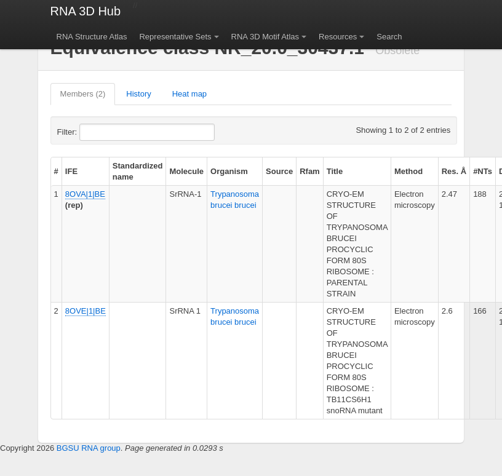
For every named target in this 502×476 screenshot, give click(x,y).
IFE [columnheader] (71, 171)
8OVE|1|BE (85, 310)
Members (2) (83, 93)
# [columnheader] (56, 171)
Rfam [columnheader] (310, 171)
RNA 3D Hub (85, 11)
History (138, 93)
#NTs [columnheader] (482, 171)
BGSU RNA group (89, 448)
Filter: (97, 132)
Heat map (189, 93)
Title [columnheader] (335, 171)
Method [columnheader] (408, 171)
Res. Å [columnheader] (454, 171)
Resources (338, 36)
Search (389, 36)
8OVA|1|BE (85, 194)
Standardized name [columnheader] (138, 171)
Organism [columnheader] (229, 171)
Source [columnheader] (279, 171)
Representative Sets (175, 36)
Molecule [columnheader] (186, 171)
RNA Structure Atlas (92, 36)
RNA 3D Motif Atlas (265, 36)
